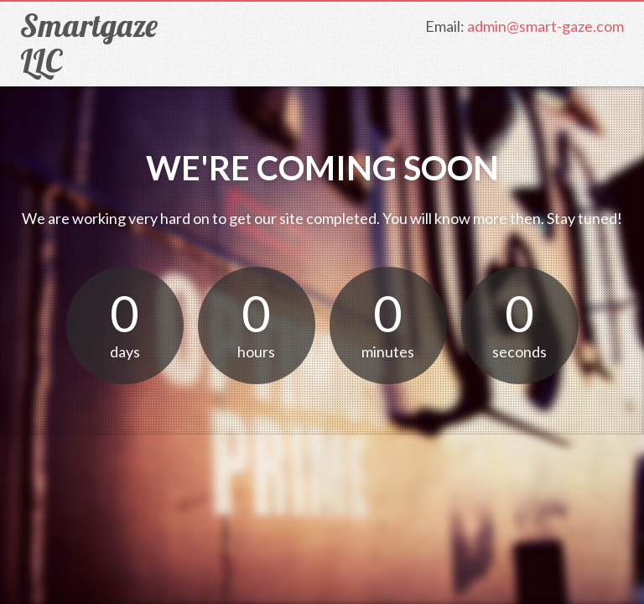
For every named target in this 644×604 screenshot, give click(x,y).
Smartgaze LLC (89, 43)
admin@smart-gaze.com (545, 26)
